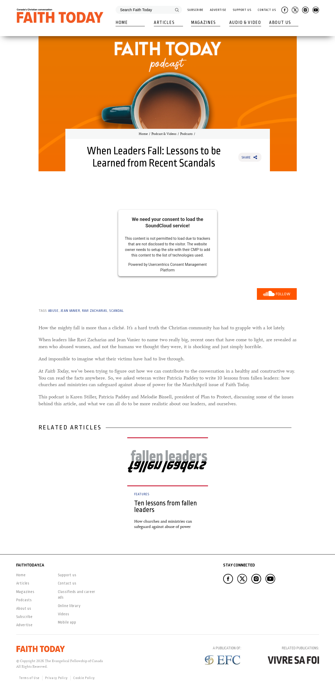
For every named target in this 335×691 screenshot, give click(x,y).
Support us (67, 575)
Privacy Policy (56, 678)
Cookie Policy (84, 678)
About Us (280, 22)
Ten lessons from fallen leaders (165, 506)
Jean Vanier (70, 311)
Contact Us (267, 10)
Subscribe (195, 10)
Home (122, 22)
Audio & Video (245, 22)
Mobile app (67, 622)
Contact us (67, 583)
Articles (164, 22)
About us (23, 608)
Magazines (203, 22)
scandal (116, 311)
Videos (63, 614)
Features (141, 494)
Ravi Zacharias (94, 311)
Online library (69, 606)
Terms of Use (29, 678)
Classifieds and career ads (77, 594)
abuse (53, 311)
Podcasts (186, 134)
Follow (283, 294)
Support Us (242, 10)
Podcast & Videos (163, 134)
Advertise (218, 10)
